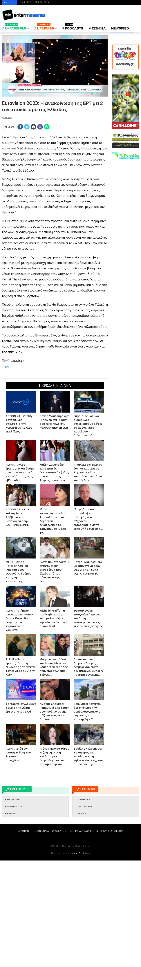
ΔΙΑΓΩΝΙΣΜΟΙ (14, 913)
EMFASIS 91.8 (14, 27)
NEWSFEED (120, 28)
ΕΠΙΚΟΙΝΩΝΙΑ (42, 2)
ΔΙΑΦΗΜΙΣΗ (26, 2)
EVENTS (11, 920)
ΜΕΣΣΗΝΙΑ (97, 28)
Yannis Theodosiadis (81, 959)
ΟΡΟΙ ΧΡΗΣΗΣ (59, 937)
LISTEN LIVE (13, 906)
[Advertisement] (55, 157)
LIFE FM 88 (44, 27)
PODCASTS (72, 27)
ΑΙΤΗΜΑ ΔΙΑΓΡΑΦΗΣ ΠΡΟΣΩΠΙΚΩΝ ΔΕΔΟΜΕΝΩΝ (96, 937)
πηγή (5, 419)
